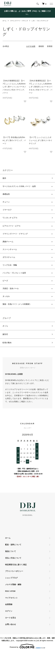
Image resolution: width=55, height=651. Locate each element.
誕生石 (5, 334)
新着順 (49, 46)
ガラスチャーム (9, 257)
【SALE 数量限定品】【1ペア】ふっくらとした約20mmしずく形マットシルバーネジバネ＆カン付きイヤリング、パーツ (14, 87)
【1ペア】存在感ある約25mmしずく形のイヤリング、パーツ (14, 140)
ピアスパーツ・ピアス (12, 226)
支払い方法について (13, 558)
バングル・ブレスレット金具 (14, 273)
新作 (4, 178)
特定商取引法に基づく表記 (16, 565)
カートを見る (10, 618)
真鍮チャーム (8, 242)
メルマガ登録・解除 (13, 584)
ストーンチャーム (10, 249)
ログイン (8, 611)
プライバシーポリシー (14, 571)
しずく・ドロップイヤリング (40, 20)
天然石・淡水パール (11, 288)
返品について (10, 551)
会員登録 (8, 604)
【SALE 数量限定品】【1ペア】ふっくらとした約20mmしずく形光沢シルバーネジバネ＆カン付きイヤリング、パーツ (40, 87)
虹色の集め (7, 343)
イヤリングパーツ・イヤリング (19, 20)
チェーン (6, 202)
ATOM (12, 591)
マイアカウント (11, 598)
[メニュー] (51, 4)
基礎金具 (6, 194)
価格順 (41, 46)
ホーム (4, 20)
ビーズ (5, 281)
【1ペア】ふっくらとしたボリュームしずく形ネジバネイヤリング (40, 140)
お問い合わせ (10, 624)
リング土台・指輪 (10, 265)
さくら (5, 326)
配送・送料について (13, 545)
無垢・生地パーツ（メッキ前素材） (17, 304)
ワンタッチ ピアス (10, 218)
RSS (7, 591)
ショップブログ (11, 578)
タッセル (6, 296)
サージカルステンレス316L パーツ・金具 (19, 186)
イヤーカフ (7, 210)
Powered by (27, 646)
